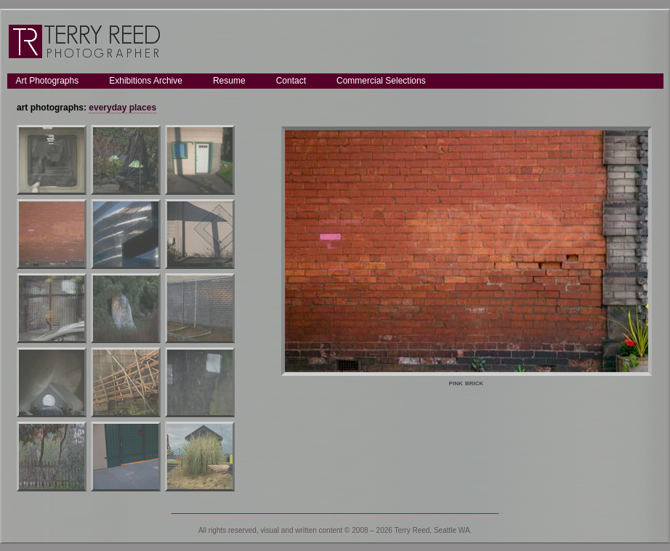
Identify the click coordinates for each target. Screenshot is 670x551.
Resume (229, 81)
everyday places (122, 107)
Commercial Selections (381, 81)
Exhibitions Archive (145, 81)
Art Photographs (47, 81)
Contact (291, 81)
